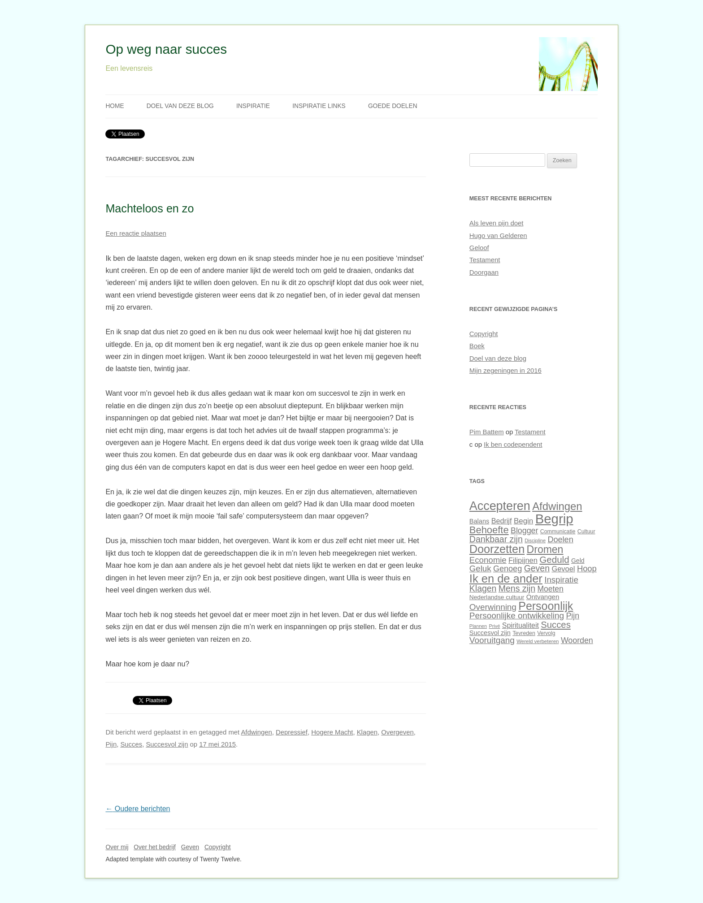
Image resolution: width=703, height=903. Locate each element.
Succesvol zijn (167, 744)
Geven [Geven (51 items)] (537, 568)
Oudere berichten (137, 808)
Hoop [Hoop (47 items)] (587, 568)
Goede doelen (392, 106)
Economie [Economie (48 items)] (488, 560)
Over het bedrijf (155, 847)
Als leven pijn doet (496, 223)
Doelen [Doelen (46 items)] (560, 539)
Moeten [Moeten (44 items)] (550, 588)
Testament (484, 260)
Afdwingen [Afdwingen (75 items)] (557, 506)
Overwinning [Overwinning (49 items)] (492, 607)
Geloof (479, 247)
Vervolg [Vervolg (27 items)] (546, 633)
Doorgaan (484, 272)
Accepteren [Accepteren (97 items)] (499, 506)
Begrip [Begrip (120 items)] (554, 518)
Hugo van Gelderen (498, 235)
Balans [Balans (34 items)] (479, 521)
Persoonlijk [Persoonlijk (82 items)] (545, 606)
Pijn (111, 744)
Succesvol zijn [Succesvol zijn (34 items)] (490, 632)
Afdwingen (256, 732)
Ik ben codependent (513, 444)
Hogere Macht (332, 732)
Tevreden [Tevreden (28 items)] (523, 633)
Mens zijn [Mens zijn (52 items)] (517, 588)
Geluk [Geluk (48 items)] (480, 568)
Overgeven (397, 732)
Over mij (116, 847)
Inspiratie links (319, 106)
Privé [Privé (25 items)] (494, 626)
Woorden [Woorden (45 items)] (577, 640)
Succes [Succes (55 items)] (555, 625)
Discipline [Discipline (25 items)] (535, 540)
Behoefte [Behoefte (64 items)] (489, 530)
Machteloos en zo (149, 208)
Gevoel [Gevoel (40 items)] (563, 569)
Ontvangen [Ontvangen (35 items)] (543, 597)
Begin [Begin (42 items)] (523, 521)
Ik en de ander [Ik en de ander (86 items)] (505, 578)
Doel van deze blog (180, 106)
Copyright (483, 333)
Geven (190, 847)
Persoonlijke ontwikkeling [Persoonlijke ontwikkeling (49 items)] (516, 615)
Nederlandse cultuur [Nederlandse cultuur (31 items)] (496, 597)
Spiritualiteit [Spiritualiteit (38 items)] (520, 625)
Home (114, 106)
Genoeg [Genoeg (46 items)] (507, 568)
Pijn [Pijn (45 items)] (572, 615)
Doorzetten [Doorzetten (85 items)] (497, 549)
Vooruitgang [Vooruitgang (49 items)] (492, 640)
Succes (131, 744)
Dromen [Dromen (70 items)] (545, 549)
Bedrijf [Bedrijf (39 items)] (501, 521)
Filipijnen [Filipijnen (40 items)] (523, 560)
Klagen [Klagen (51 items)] (483, 588)
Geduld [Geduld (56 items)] (554, 559)
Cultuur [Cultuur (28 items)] (586, 531)
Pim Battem (486, 432)
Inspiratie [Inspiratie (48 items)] (561, 579)
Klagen (367, 732)
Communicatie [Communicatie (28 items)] (558, 531)
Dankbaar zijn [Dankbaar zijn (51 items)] (496, 539)
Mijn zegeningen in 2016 (505, 370)
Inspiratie (253, 106)
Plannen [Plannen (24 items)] (478, 626)
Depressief (292, 732)
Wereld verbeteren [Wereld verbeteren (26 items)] (537, 641)
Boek (477, 346)
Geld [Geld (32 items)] (577, 560)
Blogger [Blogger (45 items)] (524, 530)
